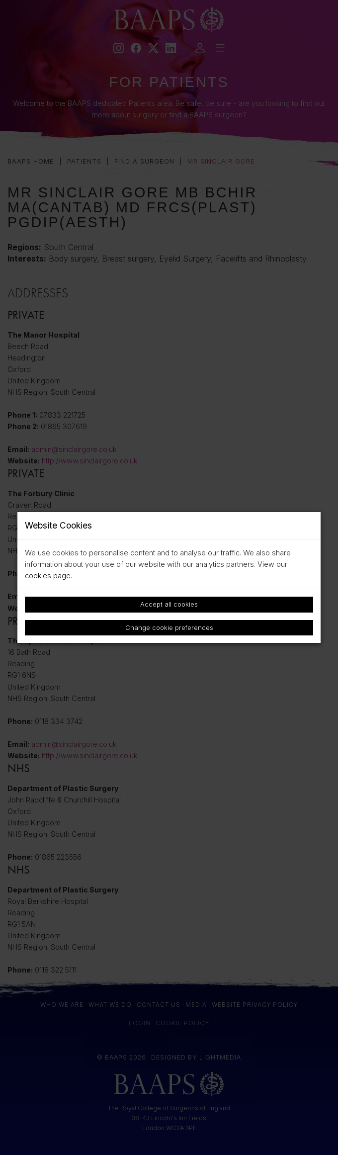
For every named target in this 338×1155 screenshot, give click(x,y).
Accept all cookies (169, 604)
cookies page (48, 575)
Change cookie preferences (169, 627)
